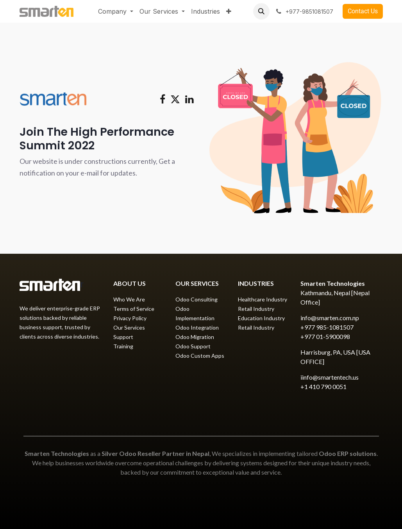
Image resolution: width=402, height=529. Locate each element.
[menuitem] (115, 11)
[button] (261, 11)
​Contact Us (363, 11)
